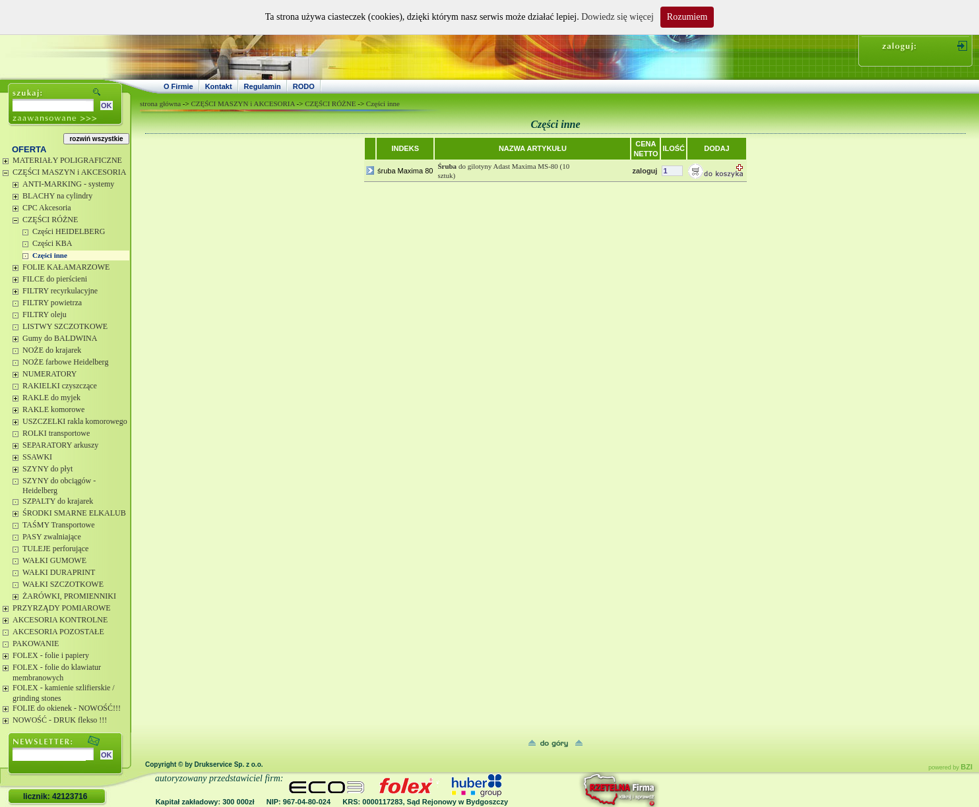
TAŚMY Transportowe (58, 524)
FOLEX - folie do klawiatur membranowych (57, 672)
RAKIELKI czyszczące (59, 385)
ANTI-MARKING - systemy (68, 184)
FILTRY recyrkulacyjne (60, 290)
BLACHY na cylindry (57, 195)
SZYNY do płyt (47, 468)
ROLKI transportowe (56, 433)
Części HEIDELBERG (68, 231)
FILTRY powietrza (52, 302)
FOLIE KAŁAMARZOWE (66, 267)
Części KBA (52, 243)
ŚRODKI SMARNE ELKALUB (74, 513)
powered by (950, 767)
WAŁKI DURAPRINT (58, 572)
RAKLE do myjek (51, 397)
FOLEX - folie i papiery (51, 655)
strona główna (160, 103)
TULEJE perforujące (55, 548)
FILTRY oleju (44, 314)
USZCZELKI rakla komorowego (74, 421)
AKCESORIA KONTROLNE (60, 619)
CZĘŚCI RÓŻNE (50, 219)
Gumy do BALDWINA (59, 338)
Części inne (49, 255)
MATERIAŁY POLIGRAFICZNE (67, 160)
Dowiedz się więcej (617, 17)
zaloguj (644, 171)
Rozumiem (687, 17)
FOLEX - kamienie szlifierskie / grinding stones (64, 693)
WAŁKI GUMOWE (54, 560)
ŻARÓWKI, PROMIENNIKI (69, 596)
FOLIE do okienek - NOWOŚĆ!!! (67, 708)
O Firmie (178, 86)
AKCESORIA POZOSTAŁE (58, 631)
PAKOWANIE (36, 643)
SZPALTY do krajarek (57, 501)
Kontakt (218, 86)
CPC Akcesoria (46, 207)
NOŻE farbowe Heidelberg (65, 362)
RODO (304, 86)
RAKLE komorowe (53, 409)
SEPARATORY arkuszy (60, 445)
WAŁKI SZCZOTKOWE (63, 584)
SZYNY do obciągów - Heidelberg (59, 486)
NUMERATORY (49, 373)
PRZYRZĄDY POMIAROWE (62, 608)
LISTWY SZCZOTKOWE (65, 326)
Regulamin (262, 86)
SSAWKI (37, 457)
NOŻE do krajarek (51, 350)
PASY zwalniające (51, 536)
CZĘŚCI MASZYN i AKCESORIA (69, 172)
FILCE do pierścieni (54, 279)
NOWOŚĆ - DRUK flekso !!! (60, 720)
